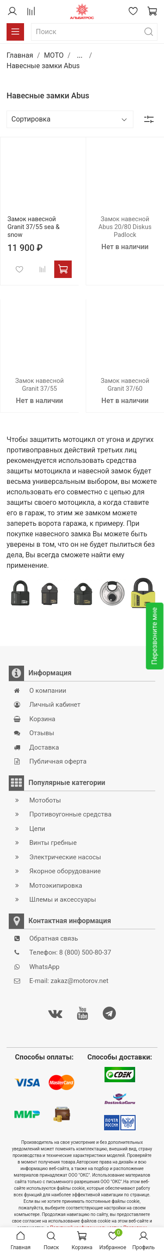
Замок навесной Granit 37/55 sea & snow (33, 227)
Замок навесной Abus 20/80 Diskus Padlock (124, 227)
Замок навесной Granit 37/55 (39, 385)
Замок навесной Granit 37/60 (125, 385)
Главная (20, 55)
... (80, 55)
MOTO (53, 55)
